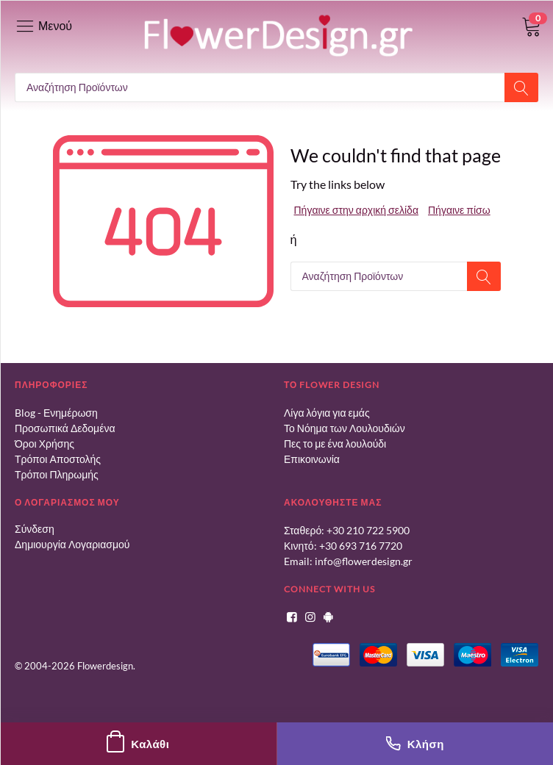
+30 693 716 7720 (360, 545)
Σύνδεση (34, 528)
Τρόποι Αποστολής (58, 459)
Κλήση (415, 743)
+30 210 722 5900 (368, 530)
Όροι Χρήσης (44, 443)
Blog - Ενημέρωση (56, 412)
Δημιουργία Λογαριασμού (72, 544)
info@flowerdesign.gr (364, 561)
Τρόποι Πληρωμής (57, 474)
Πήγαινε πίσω (459, 210)
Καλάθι (138, 744)
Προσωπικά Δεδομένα (65, 428)
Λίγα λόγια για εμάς (327, 412)
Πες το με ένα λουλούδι (335, 443)
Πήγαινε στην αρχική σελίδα (356, 210)
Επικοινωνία (312, 459)
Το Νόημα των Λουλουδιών (344, 428)
